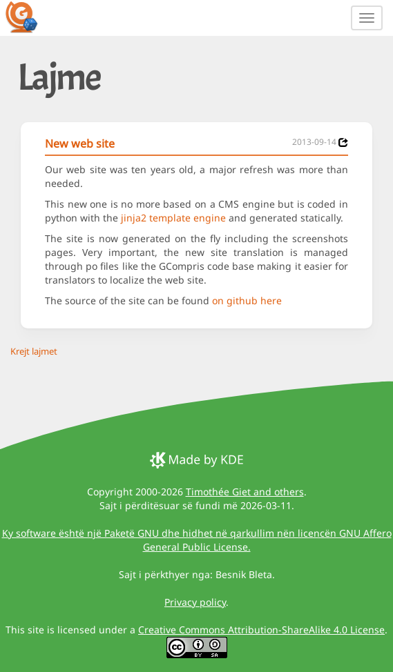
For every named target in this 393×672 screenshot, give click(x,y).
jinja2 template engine (173, 217)
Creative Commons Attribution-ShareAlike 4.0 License (261, 629)
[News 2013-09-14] (343, 142)
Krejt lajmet (33, 351)
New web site (80, 143)
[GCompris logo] (30, 16)
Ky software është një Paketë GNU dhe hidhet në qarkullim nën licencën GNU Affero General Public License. (197, 539)
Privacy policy (195, 602)
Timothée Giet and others (245, 491)
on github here (247, 300)
